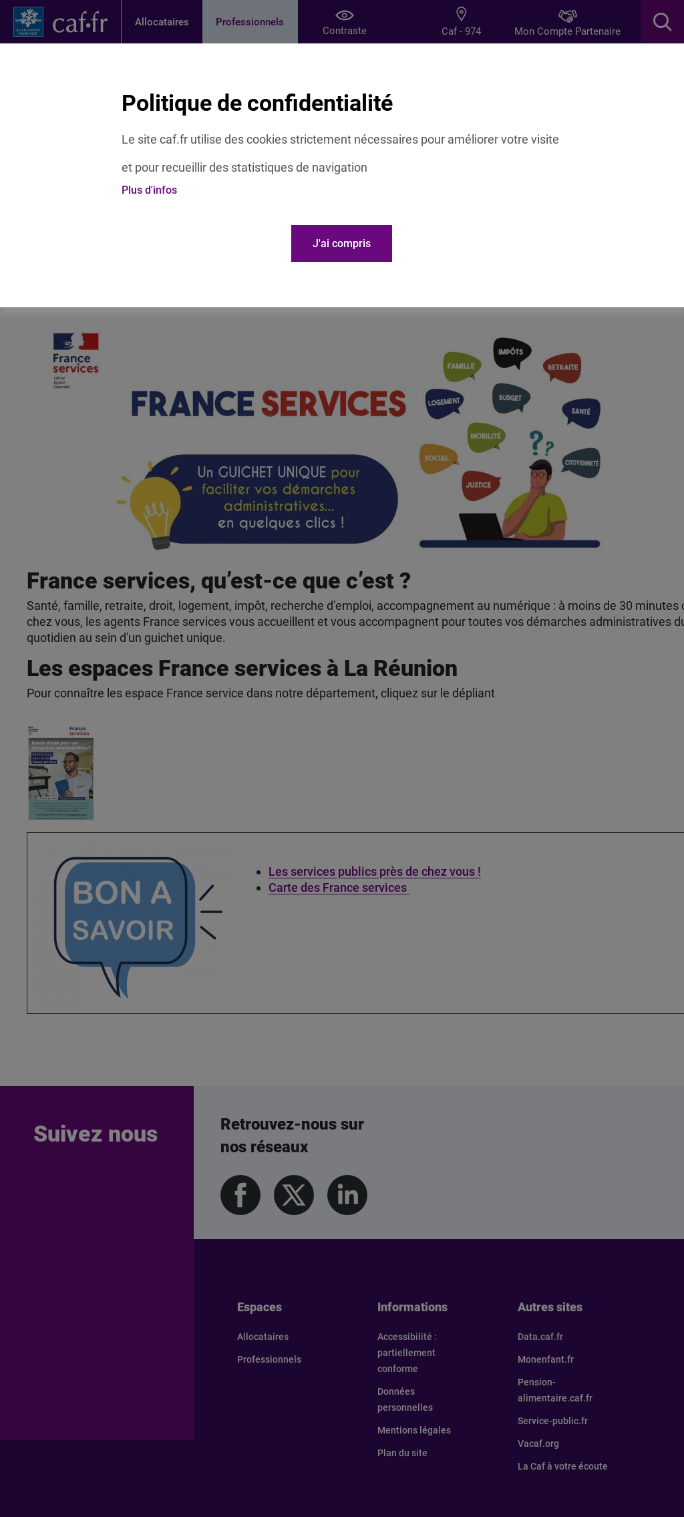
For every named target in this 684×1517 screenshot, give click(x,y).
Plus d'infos (149, 190)
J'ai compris (342, 243)
